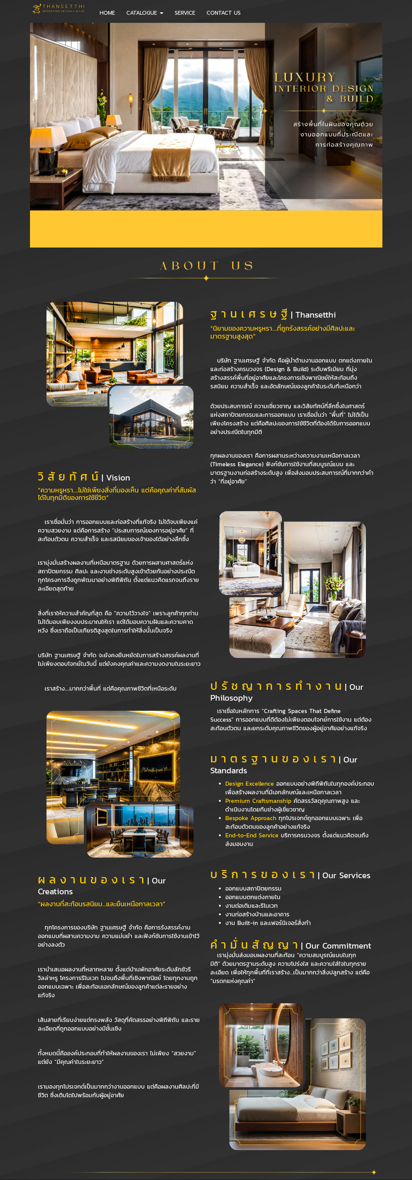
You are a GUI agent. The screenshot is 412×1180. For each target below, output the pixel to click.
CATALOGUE (144, 13)
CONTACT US (224, 13)
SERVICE (185, 13)
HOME (107, 13)
